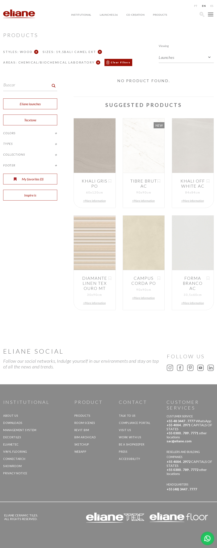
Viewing (164, 45)
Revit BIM (81, 430)
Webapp (80, 451)
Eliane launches (30, 104)
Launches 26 (109, 14)
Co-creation (135, 14)
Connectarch (14, 459)
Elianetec (11, 444)
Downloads (12, 423)
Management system (19, 430)
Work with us (130, 437)
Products (160, 14)
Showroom (12, 466)
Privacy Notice (15, 473)
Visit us (125, 430)
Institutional (81, 14)
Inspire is (30, 195)
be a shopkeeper (131, 444)
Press (123, 451)
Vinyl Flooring (15, 451)
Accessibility (129, 459)
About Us (10, 415)
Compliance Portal (134, 423)
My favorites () (28, 179)
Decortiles (12, 437)
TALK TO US (127, 415)
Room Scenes (84, 423)
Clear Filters (120, 62)
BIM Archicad (85, 437)
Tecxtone (30, 120)
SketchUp (81, 444)
